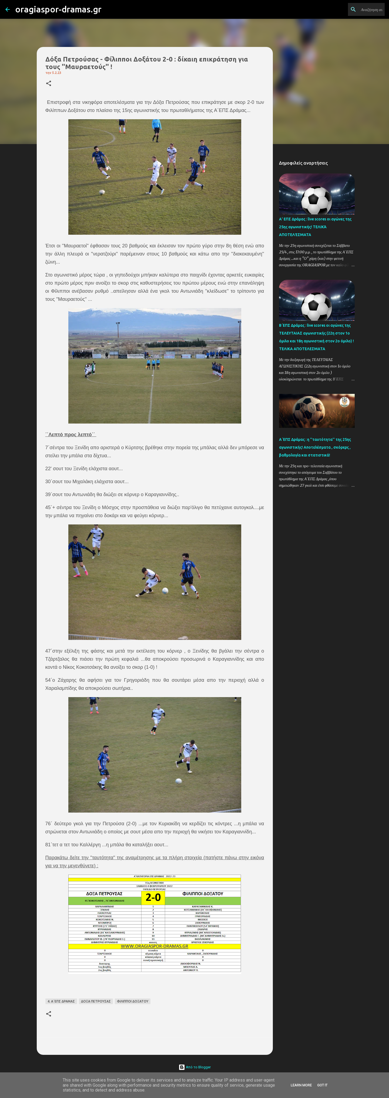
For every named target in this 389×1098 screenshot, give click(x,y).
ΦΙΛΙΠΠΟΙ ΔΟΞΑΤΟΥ (132, 1001)
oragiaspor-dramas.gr (58, 9)
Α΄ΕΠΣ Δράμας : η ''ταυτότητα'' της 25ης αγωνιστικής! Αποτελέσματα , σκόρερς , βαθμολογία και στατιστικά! (315, 447)
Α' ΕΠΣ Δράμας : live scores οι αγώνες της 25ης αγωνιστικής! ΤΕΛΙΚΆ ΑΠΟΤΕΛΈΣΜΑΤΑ (315, 227)
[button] (48, 83)
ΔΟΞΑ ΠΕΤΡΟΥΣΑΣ (96, 1001)
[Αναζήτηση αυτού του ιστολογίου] (356, 9)
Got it (322, 1085)
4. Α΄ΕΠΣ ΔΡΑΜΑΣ (61, 1001)
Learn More (301, 1085)
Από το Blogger (195, 1067)
